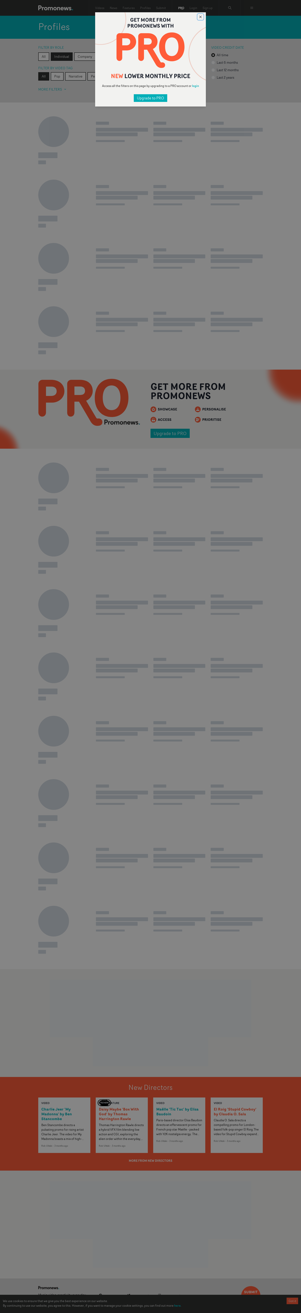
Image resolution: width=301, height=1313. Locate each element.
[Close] (200, 17)
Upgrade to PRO (150, 98)
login (195, 85)
